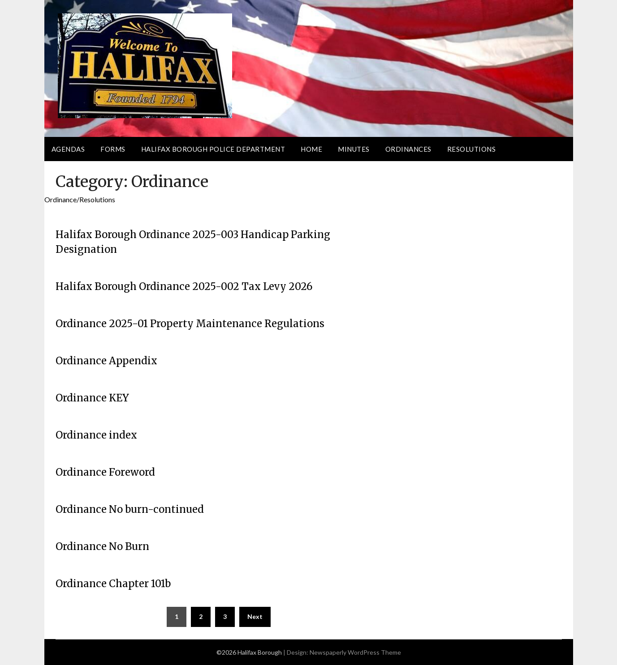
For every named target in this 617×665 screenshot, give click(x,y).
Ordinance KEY (92, 398)
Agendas (68, 149)
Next (255, 616)
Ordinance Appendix (106, 360)
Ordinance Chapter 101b (113, 583)
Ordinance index (96, 435)
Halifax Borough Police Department (213, 149)
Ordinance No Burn (102, 546)
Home (311, 149)
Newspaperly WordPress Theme (355, 652)
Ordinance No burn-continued (130, 509)
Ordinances (408, 149)
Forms (112, 149)
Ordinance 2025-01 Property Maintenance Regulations (190, 323)
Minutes (354, 149)
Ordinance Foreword (105, 472)
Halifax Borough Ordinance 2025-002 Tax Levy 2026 (184, 286)
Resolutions (471, 149)
